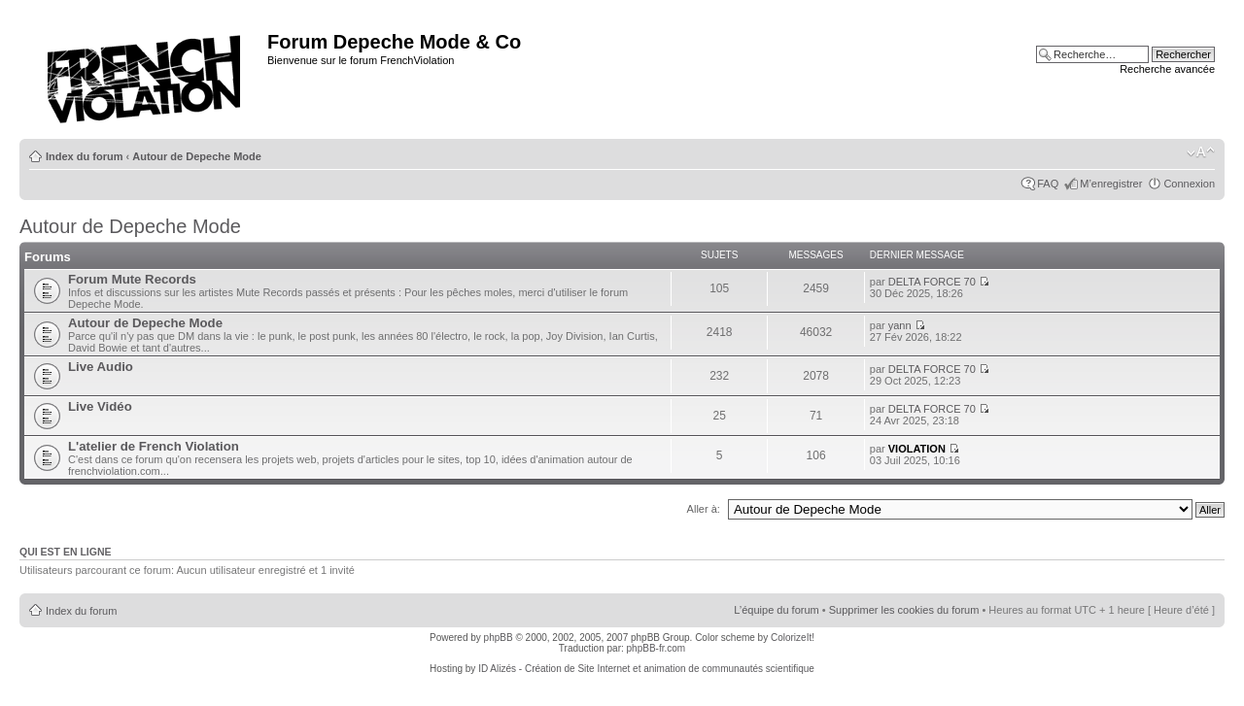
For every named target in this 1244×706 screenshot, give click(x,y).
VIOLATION (917, 448)
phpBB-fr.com (656, 648)
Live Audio (100, 366)
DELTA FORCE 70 (932, 281)
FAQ (1047, 183)
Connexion (1189, 183)
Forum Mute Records (132, 279)
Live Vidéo (100, 406)
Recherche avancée (1167, 69)
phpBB (498, 637)
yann (900, 325)
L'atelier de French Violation (153, 446)
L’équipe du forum (776, 610)
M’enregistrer (1111, 183)
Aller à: (703, 509)
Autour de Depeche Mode (196, 156)
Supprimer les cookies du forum (904, 610)
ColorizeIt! (792, 637)
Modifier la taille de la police (1201, 152)
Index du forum (84, 156)
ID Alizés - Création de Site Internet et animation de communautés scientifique (646, 668)
